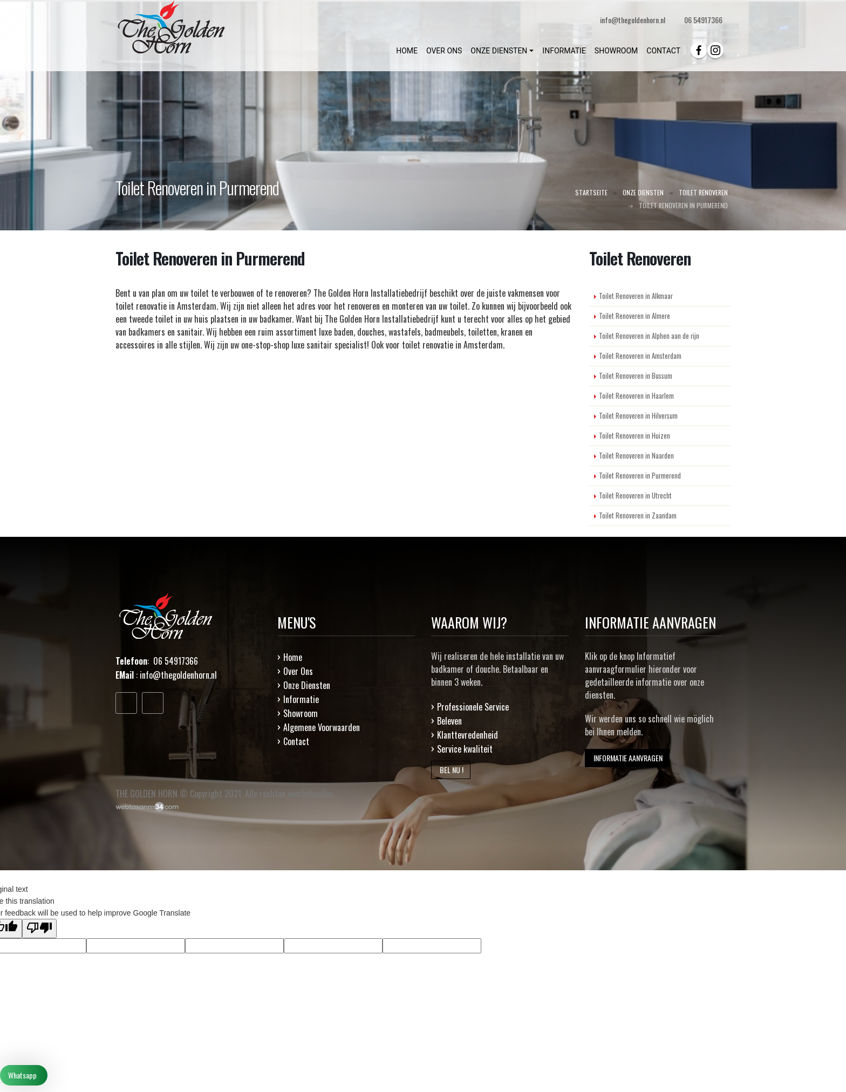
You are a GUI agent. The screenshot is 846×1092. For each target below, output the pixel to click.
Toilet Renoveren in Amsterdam (640, 356)
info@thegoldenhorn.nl (178, 674)
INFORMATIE (564, 50)
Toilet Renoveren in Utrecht (635, 495)
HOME (407, 50)
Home (292, 657)
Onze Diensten (306, 685)
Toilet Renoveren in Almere (634, 316)
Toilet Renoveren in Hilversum (638, 416)
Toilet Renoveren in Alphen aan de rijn (649, 336)
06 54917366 (703, 19)
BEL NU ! (450, 769)
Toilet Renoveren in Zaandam (638, 515)
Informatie (301, 699)
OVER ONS (444, 50)
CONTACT (663, 50)
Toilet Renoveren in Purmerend (640, 475)
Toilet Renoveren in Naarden (636, 456)
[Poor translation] (39, 928)
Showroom (300, 713)
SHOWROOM (616, 50)
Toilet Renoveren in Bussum (635, 376)
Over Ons (298, 671)
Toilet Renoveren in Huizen (634, 436)
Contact (296, 741)
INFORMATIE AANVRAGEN (627, 757)
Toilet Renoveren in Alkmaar (636, 296)
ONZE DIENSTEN (498, 50)
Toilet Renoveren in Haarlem (636, 396)
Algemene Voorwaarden (321, 727)
